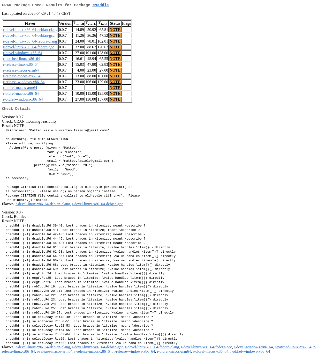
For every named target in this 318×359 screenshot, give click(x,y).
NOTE (115, 31)
